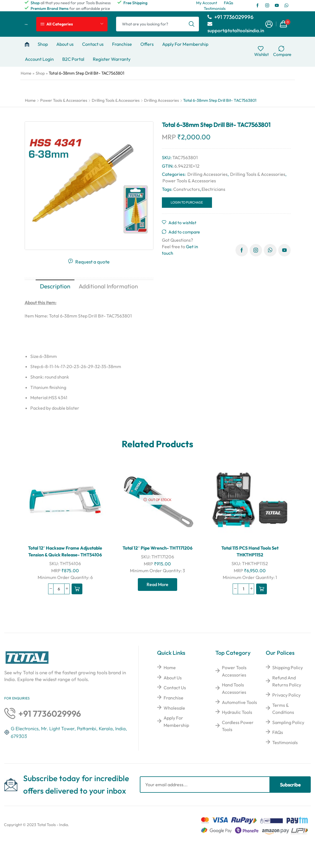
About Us (173, 678)
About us (65, 44)
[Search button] (192, 24)
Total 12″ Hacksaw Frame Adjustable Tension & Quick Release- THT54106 (65, 551)
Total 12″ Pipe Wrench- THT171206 (157, 548)
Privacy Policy (286, 695)
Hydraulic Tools (237, 712)
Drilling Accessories (161, 100)
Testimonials (285, 742)
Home (26, 73)
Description (55, 286)
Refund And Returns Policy (286, 681)
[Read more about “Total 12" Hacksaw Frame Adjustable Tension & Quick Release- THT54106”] (77, 589)
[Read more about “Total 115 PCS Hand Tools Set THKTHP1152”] (261, 589)
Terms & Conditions (283, 708)
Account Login (39, 59)
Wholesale (174, 708)
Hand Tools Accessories (234, 688)
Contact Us (175, 687)
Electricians (213, 189)
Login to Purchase (187, 202)
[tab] (55, 286)
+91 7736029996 (230, 17)
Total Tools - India (52, 824)
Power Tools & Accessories (63, 100)
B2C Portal (73, 59)
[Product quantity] (58, 589)
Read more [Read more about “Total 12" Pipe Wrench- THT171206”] (157, 584)
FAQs (277, 732)
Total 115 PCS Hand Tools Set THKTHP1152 (249, 551)
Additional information (108, 286)
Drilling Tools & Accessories (116, 100)
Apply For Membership (185, 44)
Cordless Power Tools (238, 726)
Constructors (186, 189)
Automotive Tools (239, 702)
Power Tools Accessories (234, 671)
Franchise (122, 44)
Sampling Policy (288, 722)
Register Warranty (111, 59)
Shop (43, 44)
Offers (147, 44)
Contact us (93, 44)
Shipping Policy (287, 667)
